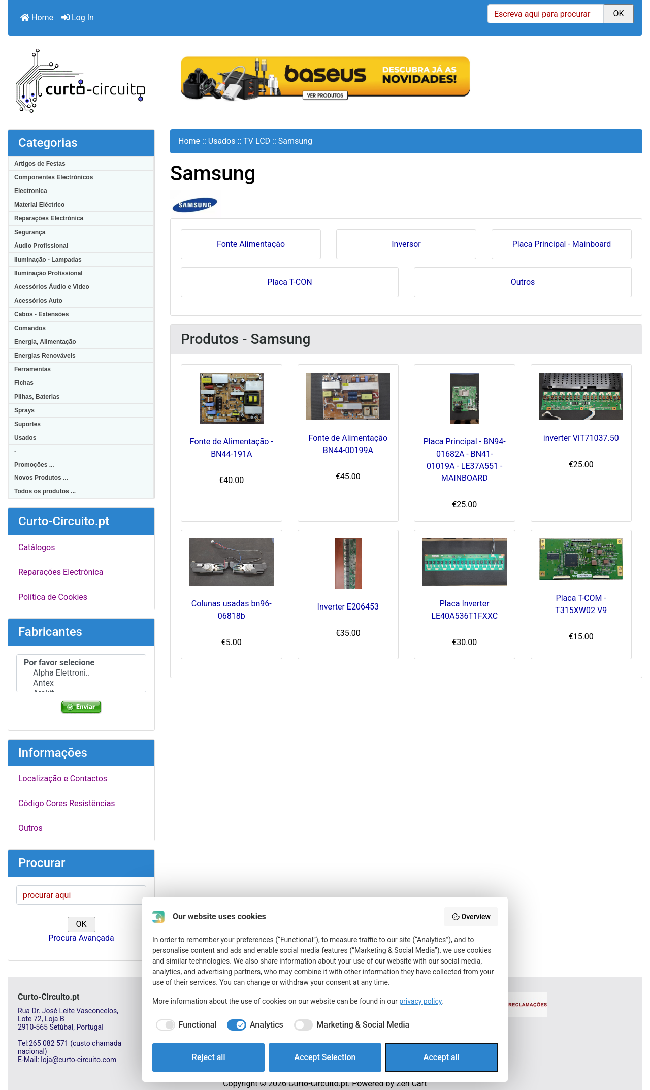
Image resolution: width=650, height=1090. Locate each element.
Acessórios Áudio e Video (51, 287)
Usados (25, 437)
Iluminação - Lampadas (48, 259)
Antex (81, 683)
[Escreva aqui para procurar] (546, 13)
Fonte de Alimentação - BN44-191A (231, 448)
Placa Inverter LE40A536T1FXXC (464, 610)
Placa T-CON (289, 281)
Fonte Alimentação (251, 243)
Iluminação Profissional (48, 273)
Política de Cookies (52, 597)
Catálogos (36, 547)
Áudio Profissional (41, 245)
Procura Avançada (81, 938)
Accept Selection (325, 1057)
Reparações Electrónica (48, 218)
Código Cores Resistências (66, 803)
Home (36, 17)
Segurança (29, 232)
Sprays (24, 410)
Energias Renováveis (45, 355)
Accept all (442, 1057)
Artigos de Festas (40, 163)
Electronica (30, 191)
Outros (30, 828)
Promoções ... (34, 464)
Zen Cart (411, 1083)
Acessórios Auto (38, 300)
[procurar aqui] (81, 895)
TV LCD (256, 141)
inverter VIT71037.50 (581, 438)
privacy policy (420, 1001)
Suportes (27, 424)
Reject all (208, 1057)
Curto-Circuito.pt (318, 1083)
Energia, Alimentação (45, 341)
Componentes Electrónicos (53, 177)
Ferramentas (32, 369)
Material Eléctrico (39, 204)
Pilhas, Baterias (36, 396)
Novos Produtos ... (41, 478)
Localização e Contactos (62, 778)
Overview (471, 916)
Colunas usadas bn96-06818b (231, 610)
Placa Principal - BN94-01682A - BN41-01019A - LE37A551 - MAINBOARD (465, 460)
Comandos (30, 328)
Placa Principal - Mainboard (561, 243)
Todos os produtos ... (45, 491)
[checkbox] (184, 1025)
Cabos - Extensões (41, 314)
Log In (77, 17)
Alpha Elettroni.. (81, 673)
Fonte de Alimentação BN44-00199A (347, 444)
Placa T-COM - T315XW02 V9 (581, 604)
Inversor (406, 243)
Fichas (24, 383)
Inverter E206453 (348, 607)
